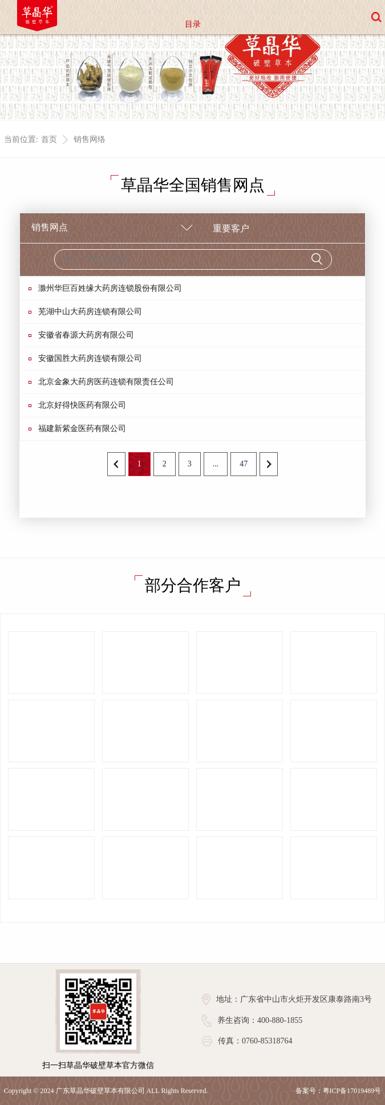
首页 (49, 139)
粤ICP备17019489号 (352, 1091)
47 (244, 464)
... (216, 464)
